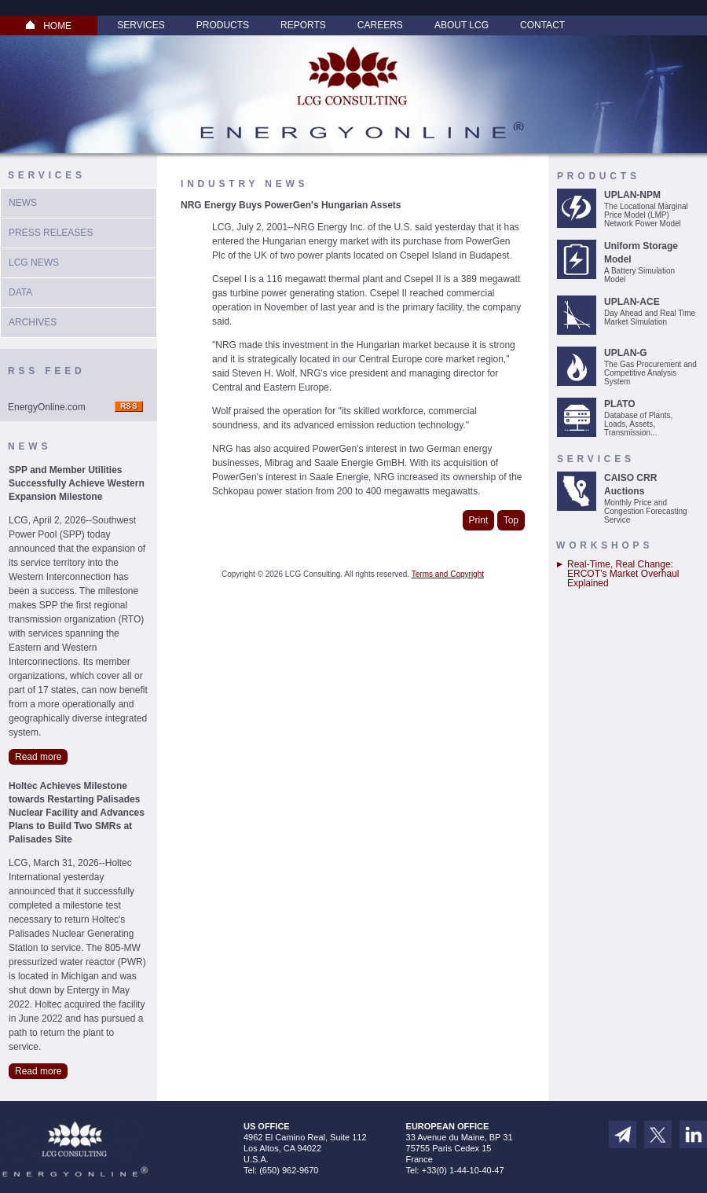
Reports (303, 25)
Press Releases (51, 232)
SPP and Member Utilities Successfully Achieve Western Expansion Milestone (77, 483)
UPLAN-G (625, 352)
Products (222, 25)
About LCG (461, 25)
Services (140, 25)
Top (511, 520)
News (23, 202)
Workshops (604, 545)
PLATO (620, 403)
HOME (48, 25)
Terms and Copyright (448, 574)
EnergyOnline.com (47, 407)
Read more (38, 756)
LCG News (34, 262)
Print (479, 520)
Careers (380, 25)
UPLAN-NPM (632, 194)
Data (20, 292)
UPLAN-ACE (632, 301)
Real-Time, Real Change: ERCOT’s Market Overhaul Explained (623, 574)
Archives (33, 322)
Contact (542, 25)
